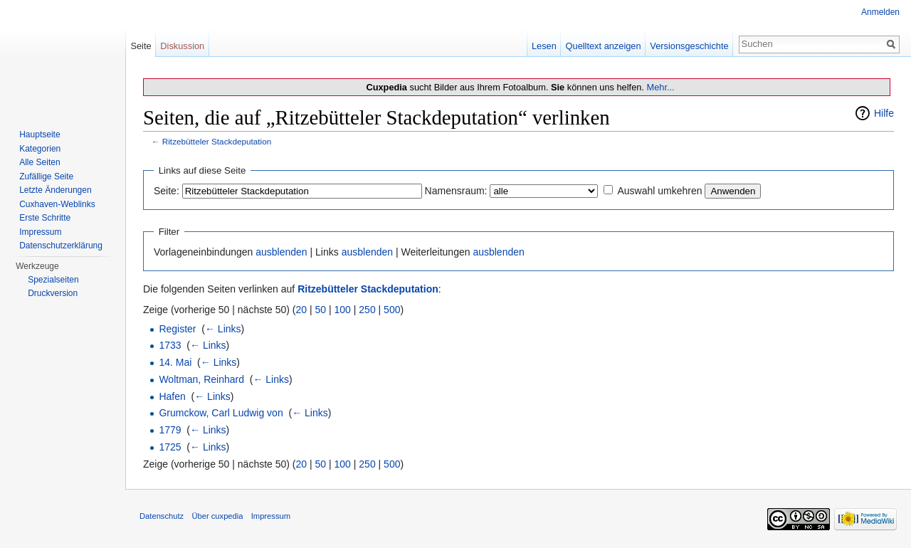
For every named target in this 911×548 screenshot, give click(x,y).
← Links (223, 328)
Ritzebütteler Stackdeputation (217, 141)
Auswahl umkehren (659, 190)
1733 (170, 345)
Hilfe (884, 113)
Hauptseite (39, 134)
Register (177, 328)
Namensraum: (456, 190)
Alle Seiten (39, 162)
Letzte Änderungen (55, 190)
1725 (170, 447)
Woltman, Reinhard (201, 379)
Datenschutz (161, 516)
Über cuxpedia (217, 516)
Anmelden (880, 12)
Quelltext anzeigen (603, 46)
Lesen (544, 46)
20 (301, 309)
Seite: (166, 190)
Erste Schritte (44, 218)
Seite (140, 46)
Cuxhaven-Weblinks (57, 204)
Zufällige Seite (46, 176)
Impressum (40, 232)
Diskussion (182, 46)
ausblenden (281, 252)
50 (321, 309)
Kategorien (39, 149)
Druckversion (53, 293)
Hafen (172, 396)
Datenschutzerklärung (60, 246)
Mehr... (660, 87)
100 (343, 309)
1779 (170, 430)
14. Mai (175, 362)
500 (392, 309)
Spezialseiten (53, 280)
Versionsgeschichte (689, 46)
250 (367, 309)
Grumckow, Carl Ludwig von (221, 412)
